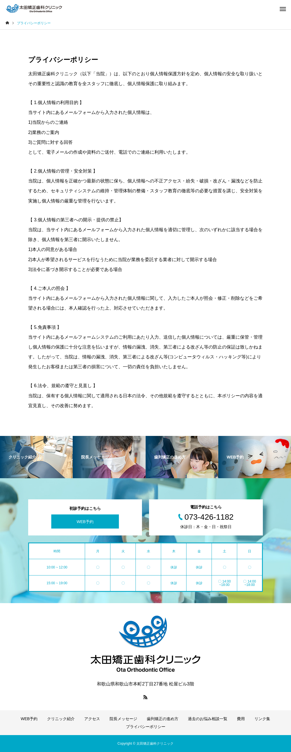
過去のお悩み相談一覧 (207, 718)
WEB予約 (85, 521)
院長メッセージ (123, 718)
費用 (241, 718)
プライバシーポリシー (145, 726)
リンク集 (262, 718)
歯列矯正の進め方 (162, 718)
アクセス (92, 718)
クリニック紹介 (61, 718)
